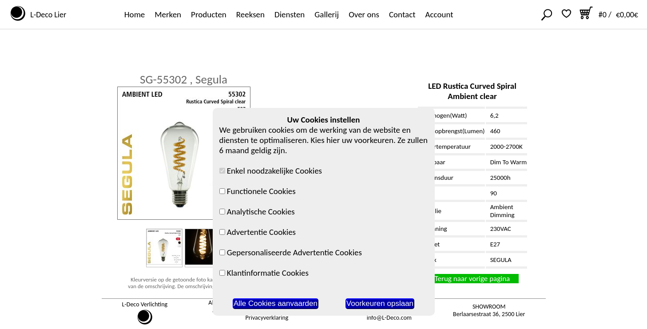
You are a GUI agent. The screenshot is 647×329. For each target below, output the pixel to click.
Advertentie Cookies (257, 232)
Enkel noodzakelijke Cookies (270, 171)
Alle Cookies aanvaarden (276, 303)
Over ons (364, 14)
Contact (402, 14)
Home (134, 14)
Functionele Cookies (257, 191)
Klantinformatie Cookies (264, 273)
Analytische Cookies (257, 211)
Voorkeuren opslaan (379, 303)
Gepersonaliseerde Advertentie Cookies (290, 252)
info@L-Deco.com (389, 317)
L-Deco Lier (46, 15)
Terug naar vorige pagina (472, 278)
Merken (168, 14)
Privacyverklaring (267, 317)
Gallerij (326, 14)
